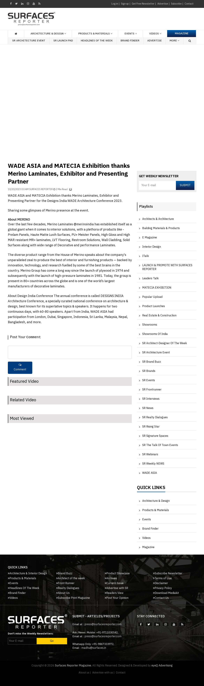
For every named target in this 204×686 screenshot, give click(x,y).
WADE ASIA (149, 473)
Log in (115, 4)
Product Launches (153, 306)
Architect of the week (70, 578)
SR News (147, 408)
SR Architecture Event (28, 40)
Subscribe (176, 4)
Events (146, 519)
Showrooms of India (155, 334)
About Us (63, 593)
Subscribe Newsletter (167, 573)
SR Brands (148, 371)
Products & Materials (155, 510)
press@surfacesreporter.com (102, 624)
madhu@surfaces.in (93, 648)
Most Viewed (22, 418)
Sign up (125, 4)
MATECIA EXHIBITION (156, 287)
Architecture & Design (156, 501)
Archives (111, 578)
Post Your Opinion (116, 598)
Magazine (181, 33)
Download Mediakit (166, 593)
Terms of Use (162, 578)
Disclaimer (160, 583)
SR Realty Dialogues (155, 417)
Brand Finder (130, 40)
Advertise (162, 4)
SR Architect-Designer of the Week (164, 343)
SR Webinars (150, 454)
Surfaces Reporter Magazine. (73, 665)
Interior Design (151, 247)
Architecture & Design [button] (47, 33)
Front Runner (65, 583)
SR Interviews (151, 399)
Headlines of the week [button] (97, 40)
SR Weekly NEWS (153, 463)
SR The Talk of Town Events (160, 445)
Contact (189, 4)
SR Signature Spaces (155, 436)
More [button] (174, 40)
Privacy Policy (162, 588)
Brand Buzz (64, 573)
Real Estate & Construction (159, 315)
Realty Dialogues (67, 588)
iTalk (145, 256)
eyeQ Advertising (162, 665)
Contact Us (161, 598)
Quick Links (151, 488)
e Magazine (149, 237)
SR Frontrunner (151, 389)
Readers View (114, 593)
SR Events (148, 380)
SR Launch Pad (63, 40)
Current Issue (114, 583)
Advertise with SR (116, 588)
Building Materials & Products (161, 228)
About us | (85, 672)
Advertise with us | (103, 672)
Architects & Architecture (158, 219)
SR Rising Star (151, 426)
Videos (154, 33)
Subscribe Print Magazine (73, 598)
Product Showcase (117, 573)
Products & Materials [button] (94, 33)
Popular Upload (152, 297)
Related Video (23, 400)
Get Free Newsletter (143, 4)
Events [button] (129, 33)
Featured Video (24, 381)
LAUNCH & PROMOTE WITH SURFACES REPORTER (167, 267)
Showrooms (149, 324)
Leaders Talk (150, 278)
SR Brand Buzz (151, 362)
